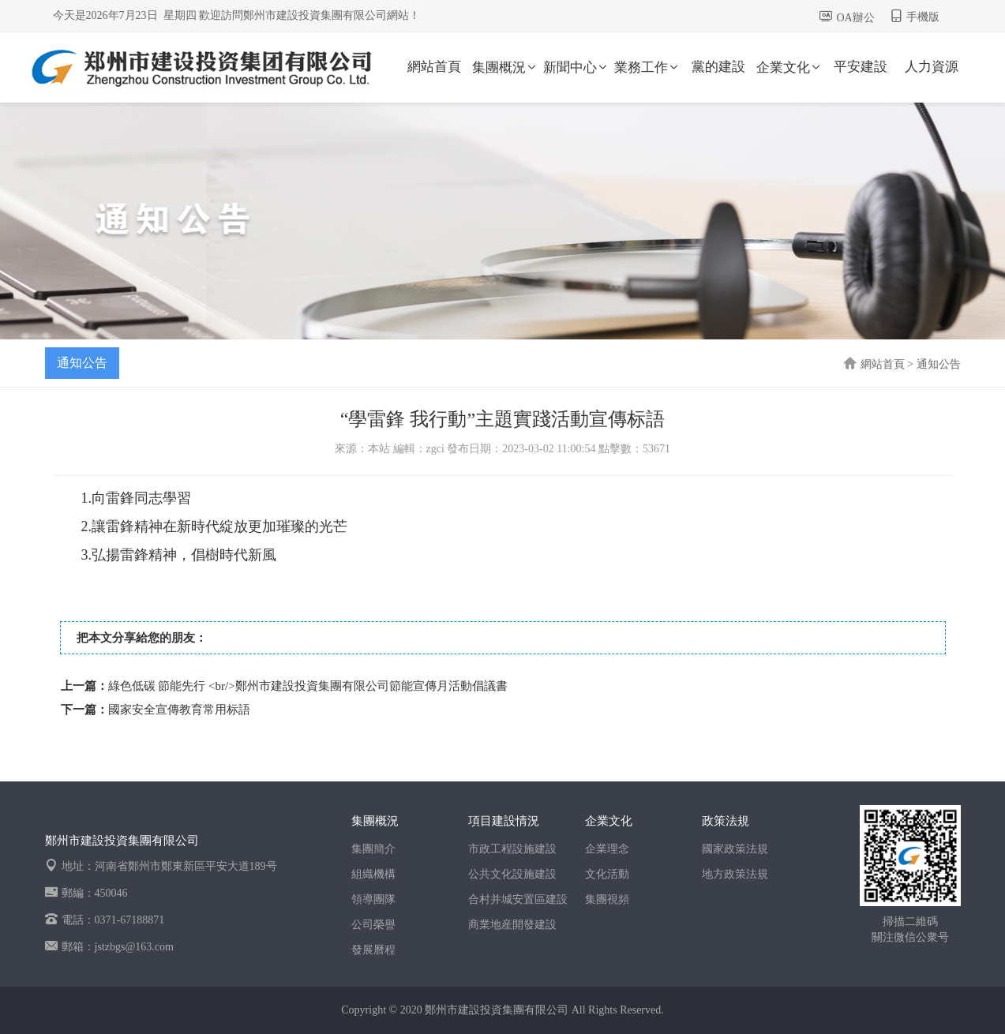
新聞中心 (576, 67)
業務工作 (647, 67)
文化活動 (607, 874)
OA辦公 (856, 18)
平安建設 (860, 66)
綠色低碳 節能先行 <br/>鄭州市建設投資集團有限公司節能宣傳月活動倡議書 (308, 686)
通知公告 (82, 362)
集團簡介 (373, 849)
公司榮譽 (373, 925)
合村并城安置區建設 (518, 899)
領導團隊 (373, 899)
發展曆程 (373, 950)
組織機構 (373, 874)
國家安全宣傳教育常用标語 (179, 709)
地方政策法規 (735, 874)
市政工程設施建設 (512, 849)
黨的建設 (718, 66)
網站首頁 (434, 66)
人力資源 (931, 66)
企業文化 (789, 67)
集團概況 (505, 67)
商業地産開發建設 (512, 925)
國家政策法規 (735, 849)
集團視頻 (607, 899)
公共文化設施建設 (512, 874)
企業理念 (607, 849)
